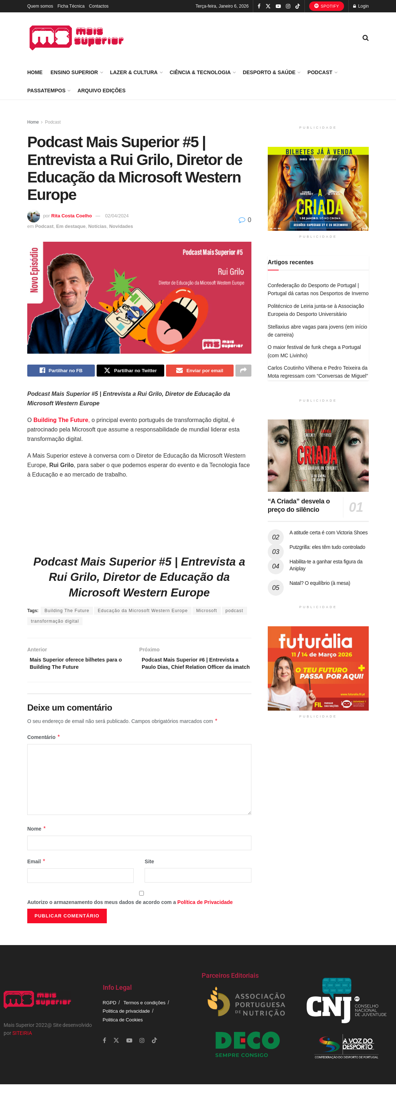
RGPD (110, 1015)
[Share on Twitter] (130, 371)
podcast (234, 612)
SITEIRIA (22, 1046)
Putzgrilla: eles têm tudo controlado (327, 547)
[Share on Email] (200, 371)
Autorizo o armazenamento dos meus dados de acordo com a (130, 915)
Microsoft (206, 612)
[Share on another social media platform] (243, 371)
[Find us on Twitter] (116, 1053)
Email (36, 874)
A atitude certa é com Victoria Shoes (329, 532)
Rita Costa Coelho (71, 215)
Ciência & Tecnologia (200, 72)
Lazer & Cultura (134, 72)
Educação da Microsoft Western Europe (143, 612)
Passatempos (46, 90)
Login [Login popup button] (361, 6)
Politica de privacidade (126, 1023)
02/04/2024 (117, 215)
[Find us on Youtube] (129, 1053)
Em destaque (71, 226)
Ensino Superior (74, 72)
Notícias (97, 226)
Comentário (43, 750)
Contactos (99, 6)
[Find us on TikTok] (297, 6)
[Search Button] (366, 38)
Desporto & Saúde (269, 72)
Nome (36, 841)
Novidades (121, 226)
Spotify (326, 5)
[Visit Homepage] (76, 37)
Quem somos (40, 6)
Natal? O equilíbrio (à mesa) (320, 583)
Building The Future (66, 612)
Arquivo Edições (101, 90)
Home (35, 72)
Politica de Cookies (123, 1032)
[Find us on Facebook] (104, 1053)
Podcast (319, 72)
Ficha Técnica (70, 6)
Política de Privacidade (205, 915)
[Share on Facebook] (61, 371)
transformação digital (55, 623)
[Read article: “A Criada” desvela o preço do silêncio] (318, 455)
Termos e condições (145, 1015)
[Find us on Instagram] (142, 1053)
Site (149, 874)
